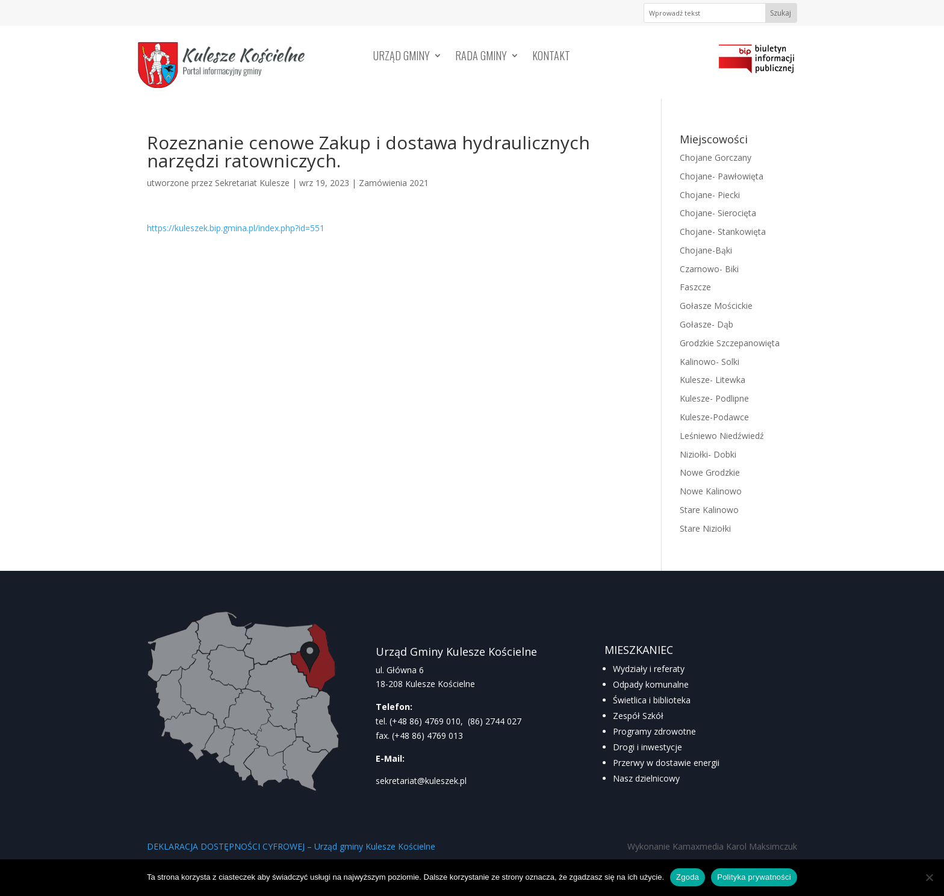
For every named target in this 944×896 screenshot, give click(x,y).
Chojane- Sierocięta (718, 213)
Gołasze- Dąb (706, 324)
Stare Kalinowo (709, 509)
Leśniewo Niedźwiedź (722, 435)
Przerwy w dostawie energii (666, 762)
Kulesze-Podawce (714, 417)
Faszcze (695, 287)
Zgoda (687, 877)
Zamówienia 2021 (394, 182)
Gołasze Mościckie (716, 305)
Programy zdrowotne (654, 731)
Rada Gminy (481, 57)
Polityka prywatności (754, 877)
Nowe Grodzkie (710, 472)
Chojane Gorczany (715, 157)
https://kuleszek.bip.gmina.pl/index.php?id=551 (235, 228)
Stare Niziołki (705, 528)
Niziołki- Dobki (708, 454)
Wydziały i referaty (649, 668)
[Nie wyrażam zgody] (929, 877)
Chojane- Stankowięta (723, 231)
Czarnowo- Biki (709, 269)
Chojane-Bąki (706, 250)
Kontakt (551, 57)
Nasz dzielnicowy (646, 778)
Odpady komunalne (651, 684)
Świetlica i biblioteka (652, 700)
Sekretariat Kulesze (252, 182)
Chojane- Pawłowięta (721, 176)
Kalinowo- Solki (709, 361)
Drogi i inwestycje (647, 747)
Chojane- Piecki (710, 195)
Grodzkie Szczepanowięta (730, 343)
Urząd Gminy (401, 57)
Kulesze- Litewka (712, 379)
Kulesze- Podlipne (714, 398)
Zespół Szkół (638, 715)
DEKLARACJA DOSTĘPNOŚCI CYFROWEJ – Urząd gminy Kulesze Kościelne (291, 846)
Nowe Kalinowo (711, 491)
